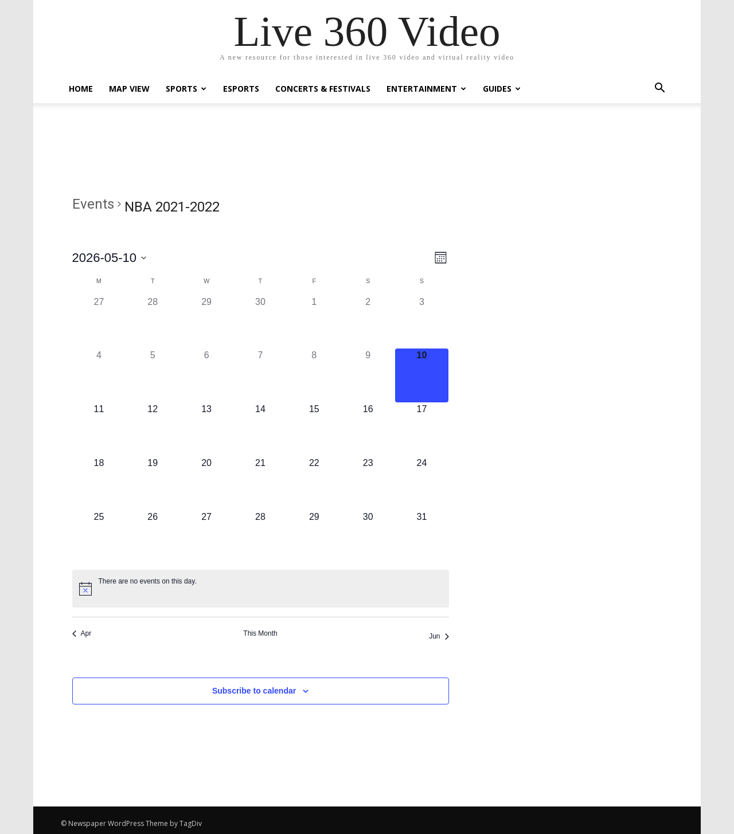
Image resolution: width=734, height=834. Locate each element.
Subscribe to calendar (254, 690)
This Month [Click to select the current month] (260, 633)
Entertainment (426, 88)
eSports (241, 88)
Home (81, 88)
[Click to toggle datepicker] (109, 257)
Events (93, 204)
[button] (659, 89)
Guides (502, 88)
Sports (186, 88)
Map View (129, 88)
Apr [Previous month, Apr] (82, 633)
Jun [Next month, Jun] (438, 636)
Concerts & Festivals (322, 88)
